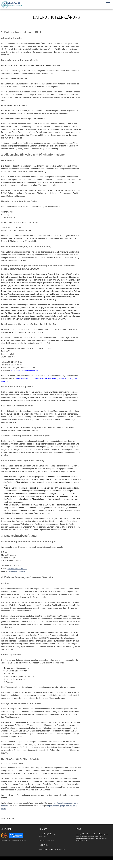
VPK (10, 840)
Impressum (42, 840)
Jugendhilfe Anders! (20, 840)
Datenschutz (50, 840)
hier (64, 849)
